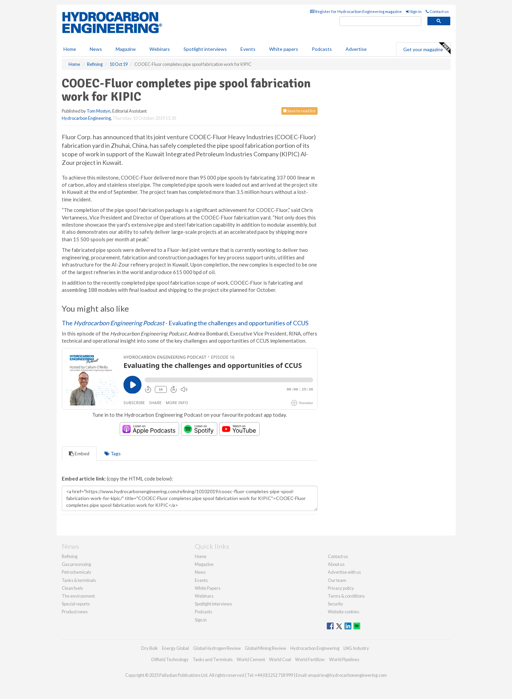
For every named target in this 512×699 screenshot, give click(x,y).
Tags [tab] (112, 453)
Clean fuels (72, 588)
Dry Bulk (149, 648)
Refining (69, 556)
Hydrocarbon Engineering (86, 118)
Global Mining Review (265, 648)
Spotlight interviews (205, 49)
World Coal (280, 659)
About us (336, 564)
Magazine (126, 49)
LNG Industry (356, 648)
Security (335, 604)
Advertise (356, 49)
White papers (283, 49)
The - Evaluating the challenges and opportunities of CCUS (185, 323)
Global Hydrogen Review (217, 648)
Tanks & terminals (79, 580)
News (200, 572)
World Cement (251, 659)
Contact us (437, 11)
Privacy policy (341, 588)
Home (69, 49)
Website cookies (343, 611)
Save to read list (299, 110)
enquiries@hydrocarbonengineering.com (347, 675)
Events (247, 49)
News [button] (96, 49)
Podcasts (322, 49)
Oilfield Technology (170, 659)
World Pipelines (344, 659)
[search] (380, 21)
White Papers (207, 588)
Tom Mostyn (99, 111)
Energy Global (175, 648)
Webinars (159, 49)
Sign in (414, 11)
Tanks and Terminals (213, 659)
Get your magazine (426, 48)
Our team (337, 580)
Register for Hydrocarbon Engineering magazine (356, 11)
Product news (75, 611)
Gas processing (76, 564)
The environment (78, 596)
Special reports (76, 604)
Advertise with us (344, 572)
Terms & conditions (346, 596)
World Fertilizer (310, 659)
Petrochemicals (76, 572)
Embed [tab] (79, 453)
